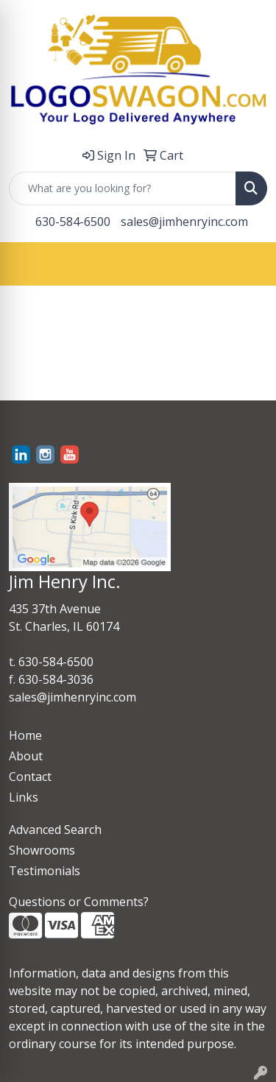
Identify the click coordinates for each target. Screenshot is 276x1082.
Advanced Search (55, 829)
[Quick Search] (122, 188)
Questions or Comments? (79, 902)
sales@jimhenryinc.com (184, 221)
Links (23, 797)
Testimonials (44, 871)
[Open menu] (246, 263)
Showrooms (42, 850)
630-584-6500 (72, 221)
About (26, 756)
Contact (30, 776)
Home (25, 735)
